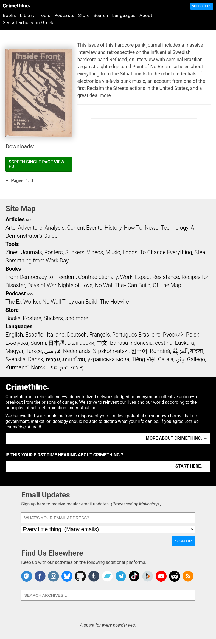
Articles (15, 219)
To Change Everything (166, 252)
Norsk (38, 367)
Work (126, 277)
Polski (193, 334)
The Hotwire (114, 301)
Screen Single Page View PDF (36, 164)
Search (101, 15)
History (113, 227)
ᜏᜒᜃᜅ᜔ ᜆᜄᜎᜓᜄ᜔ (66, 367)
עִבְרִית (53, 359)
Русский (173, 334)
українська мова (108, 359)
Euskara (184, 343)
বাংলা (196, 351)
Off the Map (167, 285)
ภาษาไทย (73, 359)
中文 (102, 343)
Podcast (15, 293)
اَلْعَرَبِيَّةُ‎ (180, 351)
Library (27, 15)
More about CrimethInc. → (176, 438)
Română (160, 351)
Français (99, 334)
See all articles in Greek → (31, 22)
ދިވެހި (180, 359)
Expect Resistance (157, 277)
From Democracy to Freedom (40, 277)
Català (165, 359)
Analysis (54, 227)
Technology (174, 227)
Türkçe (34, 351)
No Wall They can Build (70, 301)
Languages (124, 15)
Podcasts (64, 15)
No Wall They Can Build (123, 285)
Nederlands (77, 351)
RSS (29, 220)
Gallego (196, 359)
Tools (45, 15)
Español (34, 334)
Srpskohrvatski (111, 351)
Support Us (201, 6)
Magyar (14, 351)
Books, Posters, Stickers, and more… (48, 318)
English (14, 334)
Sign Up (183, 541)
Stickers (75, 252)
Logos (129, 252)
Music (112, 252)
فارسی (52, 351)
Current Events (84, 227)
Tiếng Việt (144, 359)
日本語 (56, 343)
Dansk (35, 359)
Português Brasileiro (136, 334)
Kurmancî (17, 367)
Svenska (15, 359)
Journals (31, 252)
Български (80, 343)
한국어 (139, 351)
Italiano (55, 334)
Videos (95, 252)
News (151, 227)
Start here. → (191, 466)
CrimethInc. (16, 5)
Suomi (38, 343)
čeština (163, 343)
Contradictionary (98, 277)
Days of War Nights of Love (59, 285)
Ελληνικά (16, 343)
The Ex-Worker (22, 301)
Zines (12, 252)
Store (83, 15)
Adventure (30, 227)
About (145, 15)
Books (9, 15)
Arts (10, 227)
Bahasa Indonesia (131, 343)
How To (133, 227)
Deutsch (77, 334)
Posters (53, 252)
